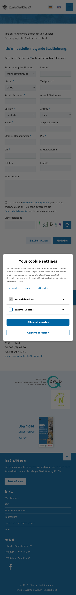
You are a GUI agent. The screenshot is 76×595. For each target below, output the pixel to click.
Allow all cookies (38, 322)
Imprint (27, 288)
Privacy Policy (13, 288)
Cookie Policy (42, 288)
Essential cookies (24, 299)
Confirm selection (38, 332)
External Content (24, 309)
